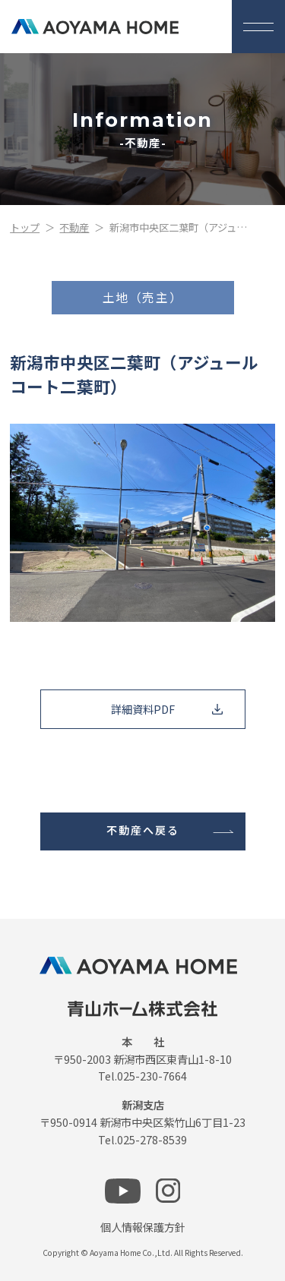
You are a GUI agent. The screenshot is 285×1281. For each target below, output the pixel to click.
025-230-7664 (152, 1076)
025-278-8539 (152, 1139)
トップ (25, 227)
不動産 (74, 227)
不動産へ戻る (142, 831)
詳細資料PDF (143, 709)
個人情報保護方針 (142, 1227)
